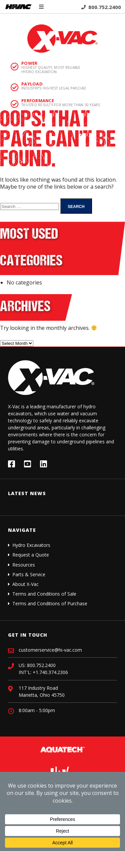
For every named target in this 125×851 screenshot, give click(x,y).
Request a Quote (30, 555)
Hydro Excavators (31, 545)
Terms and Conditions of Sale (44, 594)
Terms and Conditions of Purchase (49, 603)
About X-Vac (25, 584)
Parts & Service (28, 574)
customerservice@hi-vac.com (50, 650)
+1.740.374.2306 (50, 672)
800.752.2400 (101, 7)
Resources (23, 565)
